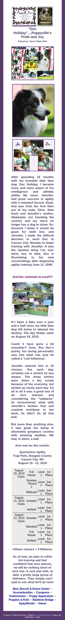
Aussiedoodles (23, 592)
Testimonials (17, 596)
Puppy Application (41, 596)
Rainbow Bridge (43, 599)
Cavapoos (42, 592)
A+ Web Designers (43, 615)
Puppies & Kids (19, 599)
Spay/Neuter (27, 603)
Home (42, 603)
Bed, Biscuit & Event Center (31, 588)
